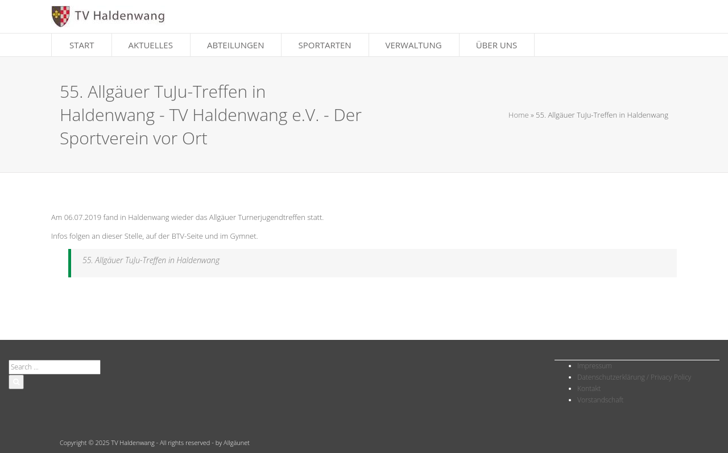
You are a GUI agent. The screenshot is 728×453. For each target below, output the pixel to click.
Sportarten (324, 45)
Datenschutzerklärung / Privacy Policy (634, 377)
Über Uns (497, 45)
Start (81, 45)
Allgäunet (237, 442)
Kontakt (589, 388)
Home (518, 115)
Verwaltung (414, 45)
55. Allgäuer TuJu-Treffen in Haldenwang (151, 260)
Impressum (594, 366)
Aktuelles (151, 45)
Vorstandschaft (600, 400)
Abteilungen (235, 45)
